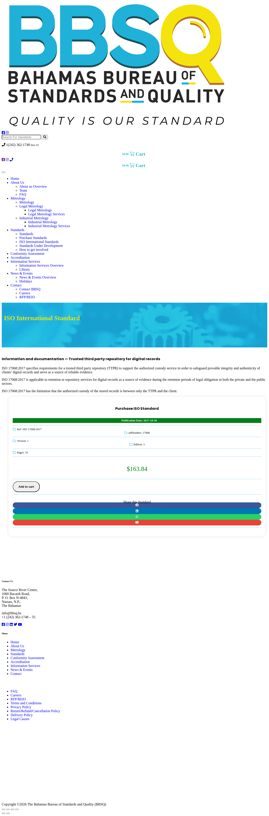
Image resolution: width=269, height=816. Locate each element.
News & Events (22, 273)
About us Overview (33, 186)
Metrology (18, 198)
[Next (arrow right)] (8, 813)
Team (23, 190)
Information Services (25, 261)
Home (15, 178)
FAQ (22, 194)
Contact (16, 285)
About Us (17, 182)
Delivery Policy (22, 715)
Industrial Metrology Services (49, 226)
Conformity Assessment (27, 253)
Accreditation (20, 257)
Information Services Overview (41, 265)
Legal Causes (20, 719)
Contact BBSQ (29, 289)
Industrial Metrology (34, 218)
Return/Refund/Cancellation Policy (35, 711)
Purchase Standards (33, 238)
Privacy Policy (21, 707)
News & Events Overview (37, 277)
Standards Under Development (41, 246)
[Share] (12, 809)
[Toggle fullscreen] (8, 809)
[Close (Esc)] (16, 809)
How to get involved (33, 250)
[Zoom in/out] (3, 809)
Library (24, 269)
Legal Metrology (31, 206)
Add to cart (26, 486)
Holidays (25, 281)
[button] (137, 505)
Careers (24, 293)
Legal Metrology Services (46, 214)
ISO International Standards (39, 242)
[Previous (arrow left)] (3, 813)
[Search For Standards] (21, 137)
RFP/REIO (27, 297)
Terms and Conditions (26, 703)
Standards (17, 230)
